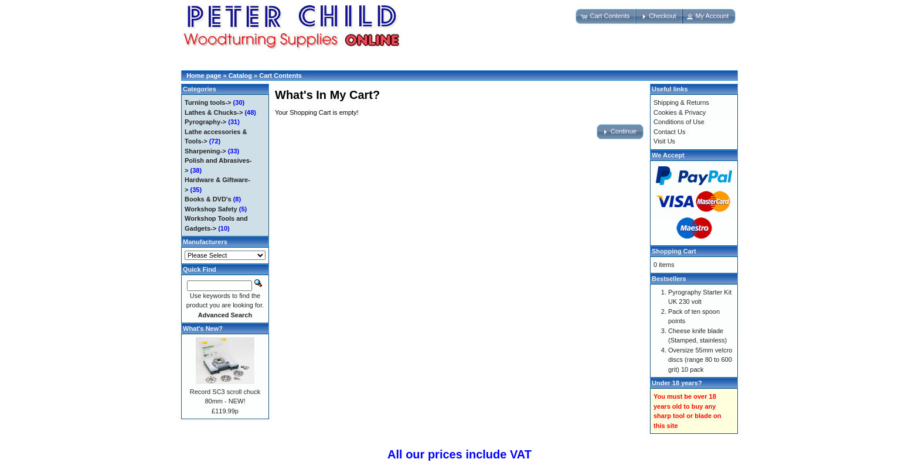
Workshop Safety (211, 209)
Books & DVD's (208, 199)
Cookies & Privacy (679, 112)
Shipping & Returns (681, 102)
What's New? (203, 328)
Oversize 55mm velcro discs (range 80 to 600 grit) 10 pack (700, 360)
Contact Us (669, 131)
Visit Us (664, 141)
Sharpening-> (205, 151)
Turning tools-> (208, 102)
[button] (606, 16)
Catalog (240, 75)
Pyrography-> (205, 121)
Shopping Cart (674, 251)
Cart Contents (280, 75)
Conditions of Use (678, 121)
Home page (203, 75)
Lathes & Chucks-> (214, 112)
